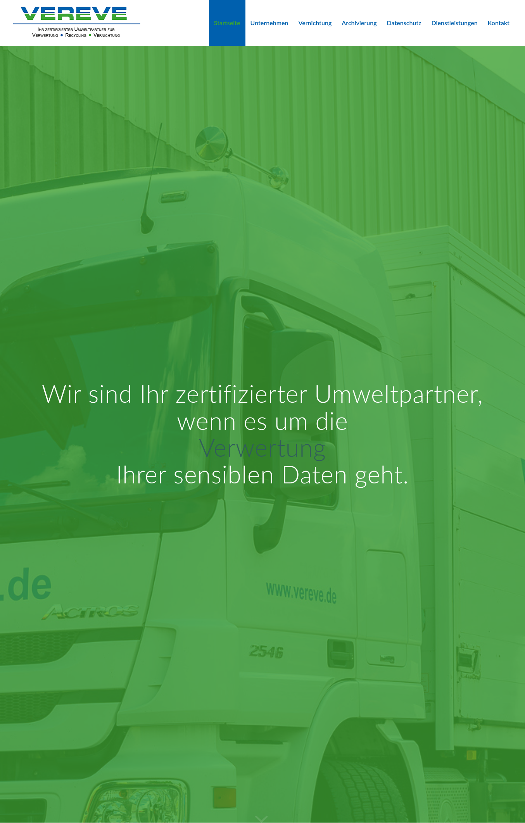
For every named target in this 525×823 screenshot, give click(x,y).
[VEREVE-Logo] (76, 23)
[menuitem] (227, 23)
